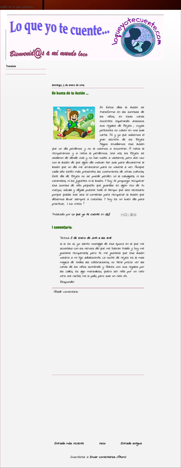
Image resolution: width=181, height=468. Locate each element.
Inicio (102, 443)
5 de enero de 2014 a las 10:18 (90, 238)
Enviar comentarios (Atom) (108, 457)
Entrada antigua (131, 443)
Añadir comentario (65, 292)
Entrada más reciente (69, 443)
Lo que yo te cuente (86, 214)
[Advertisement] (98, 406)
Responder (67, 282)
